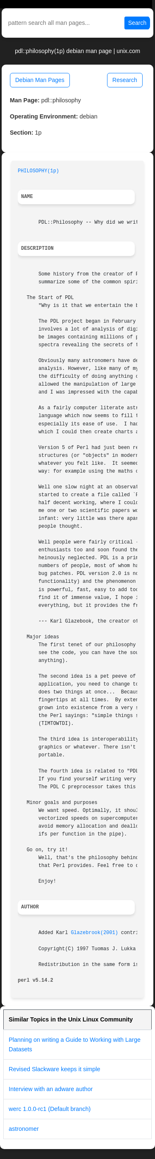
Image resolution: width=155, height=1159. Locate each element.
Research (124, 80)
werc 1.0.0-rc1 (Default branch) (50, 1109)
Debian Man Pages (39, 80)
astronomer (24, 1128)
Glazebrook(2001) (94, 933)
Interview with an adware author (51, 1089)
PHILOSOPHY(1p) (38, 171)
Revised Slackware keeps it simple (54, 1069)
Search (137, 22)
